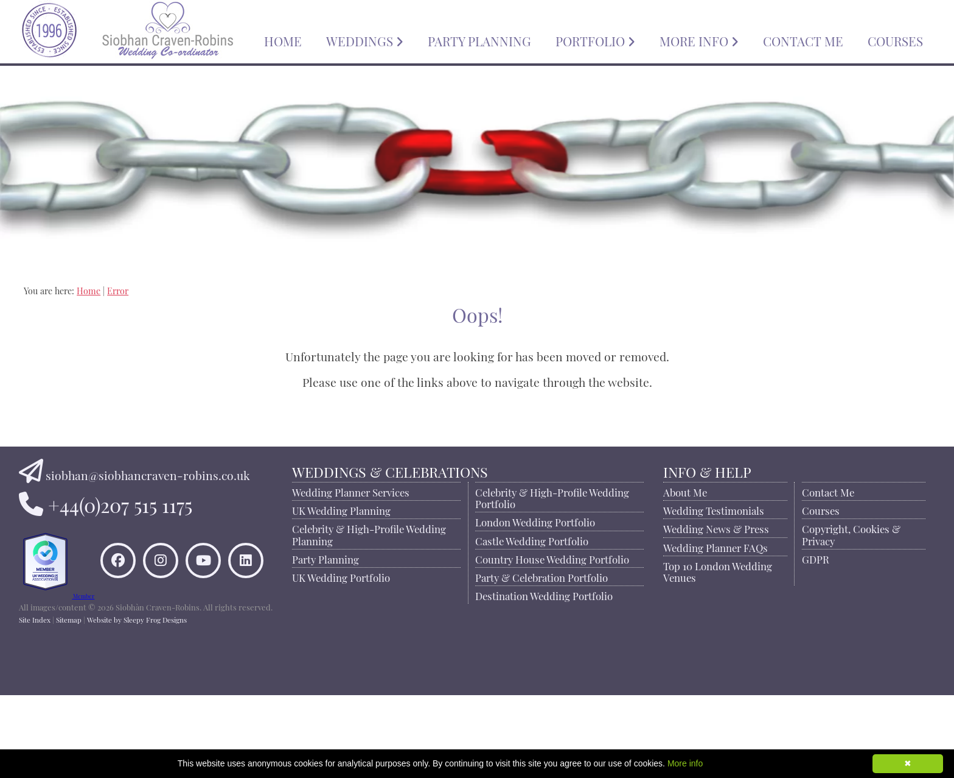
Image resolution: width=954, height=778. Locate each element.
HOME (283, 39)
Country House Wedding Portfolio (554, 558)
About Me (686, 491)
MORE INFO (699, 39)
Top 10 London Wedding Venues (718, 570)
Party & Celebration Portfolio (543, 576)
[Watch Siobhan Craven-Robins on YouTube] (180, 626)
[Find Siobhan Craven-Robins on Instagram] (222, 583)
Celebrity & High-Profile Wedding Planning (371, 533)
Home (88, 290)
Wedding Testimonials (714, 509)
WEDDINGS (364, 39)
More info (685, 763)
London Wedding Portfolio (537, 520)
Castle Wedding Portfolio (533, 539)
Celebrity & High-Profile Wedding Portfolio (554, 497)
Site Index (34, 702)
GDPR (815, 558)
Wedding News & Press (717, 527)
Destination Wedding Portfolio (546, 594)
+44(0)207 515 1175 (120, 503)
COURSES (895, 39)
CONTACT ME (803, 39)
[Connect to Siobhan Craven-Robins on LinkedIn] (222, 626)
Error (117, 290)
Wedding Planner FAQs (716, 546)
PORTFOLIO (595, 39)
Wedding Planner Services (353, 491)
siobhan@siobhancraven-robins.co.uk (148, 474)
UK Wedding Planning (343, 509)
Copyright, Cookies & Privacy (851, 533)
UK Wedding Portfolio (343, 576)
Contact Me (828, 491)
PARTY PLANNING (479, 39)
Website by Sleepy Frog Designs (137, 702)
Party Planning (327, 558)
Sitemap (69, 702)
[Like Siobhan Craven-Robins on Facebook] (180, 583)
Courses (821, 509)
